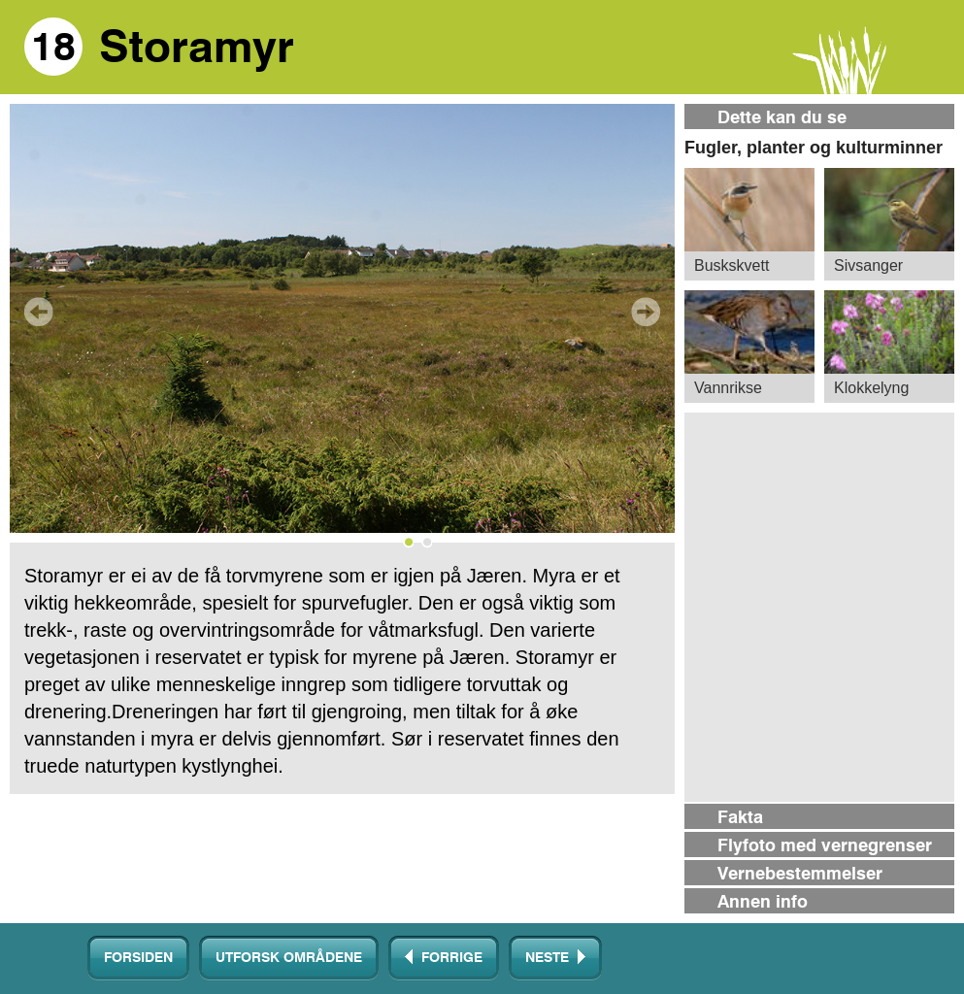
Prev (38, 311)
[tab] (819, 118)
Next (645, 311)
